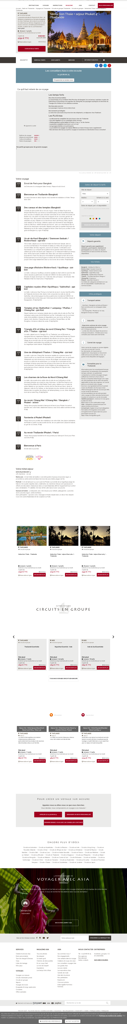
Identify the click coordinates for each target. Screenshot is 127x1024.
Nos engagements (63, 956)
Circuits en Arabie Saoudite (60, 852)
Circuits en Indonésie (30, 847)
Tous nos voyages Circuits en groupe (63, 678)
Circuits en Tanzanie (51, 860)
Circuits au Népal (98, 855)
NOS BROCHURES (101, 960)
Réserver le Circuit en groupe (95, 225)
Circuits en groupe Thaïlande (61, 8)
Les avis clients (62, 968)
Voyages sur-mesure (22, 975)
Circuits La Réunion (61, 847)
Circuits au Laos (45, 852)
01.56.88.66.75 (64, 74)
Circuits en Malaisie (44, 857)
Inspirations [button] (57, 5)
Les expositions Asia (64, 970)
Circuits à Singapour (67, 855)
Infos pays (19, 965)
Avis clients (55, 60)
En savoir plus (39, 574)
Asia (80, 5)
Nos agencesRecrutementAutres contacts (83, 958)
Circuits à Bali (33, 852)
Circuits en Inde (74, 847)
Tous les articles (42, 954)
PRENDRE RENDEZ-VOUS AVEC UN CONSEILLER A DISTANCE (63, 822)
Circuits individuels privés (24, 977)
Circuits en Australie (89, 857)
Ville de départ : (86, 190)
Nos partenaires (63, 977)
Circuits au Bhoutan (37, 855)
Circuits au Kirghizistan (67, 860)
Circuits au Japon (89, 862)
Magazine (69, 5)
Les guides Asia (63, 965)
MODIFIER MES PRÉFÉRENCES (50, 1021)
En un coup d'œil (42, 963)
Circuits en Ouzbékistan (59, 862)
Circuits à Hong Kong (88, 847)
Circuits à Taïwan (45, 862)
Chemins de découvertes (45, 961)
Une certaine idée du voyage (67, 958)
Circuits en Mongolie (29, 857)
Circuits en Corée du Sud (60, 857)
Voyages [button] (46, 5)
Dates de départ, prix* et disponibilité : (94, 205)
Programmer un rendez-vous (63, 80)
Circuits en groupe (77, 8)
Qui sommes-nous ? (64, 954)
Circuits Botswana (75, 857)
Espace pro (61, 980)
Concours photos (63, 982)
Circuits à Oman (42, 850)
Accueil (18, 8)
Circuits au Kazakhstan (46, 847)
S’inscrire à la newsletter (100, 938)
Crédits (86, 1011)
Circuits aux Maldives (91, 852)
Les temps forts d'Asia (44, 970)
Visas (17, 961)
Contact (92, 5)
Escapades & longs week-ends (26, 987)
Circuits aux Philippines (83, 855)
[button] (100, 48)
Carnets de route (63, 973)
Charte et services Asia (23, 954)
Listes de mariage (21, 963)
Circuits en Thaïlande (52, 855)
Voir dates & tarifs (32, 48)
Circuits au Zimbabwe (75, 850)
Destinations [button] (34, 5)
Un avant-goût (41, 958)
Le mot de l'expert (43, 965)
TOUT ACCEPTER (72, 1021)
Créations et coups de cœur (67, 961)
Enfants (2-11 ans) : (103, 197)
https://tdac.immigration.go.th (90, 415)
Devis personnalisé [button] (106, 5)
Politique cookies (95, 1011)
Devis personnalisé (22, 956)
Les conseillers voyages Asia (67, 963)
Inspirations (40, 968)
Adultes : (84, 197)
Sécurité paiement (68, 1011)
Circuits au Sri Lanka (82, 860)
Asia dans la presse (64, 975)
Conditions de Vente (46, 1011)
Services (71, 60)
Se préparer (40, 956)
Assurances (57, 1011)
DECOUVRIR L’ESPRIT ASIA (63, 922)
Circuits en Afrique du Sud (58, 850)
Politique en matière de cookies (110, 1015)
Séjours (18, 982)
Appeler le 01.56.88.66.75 (48, 814)
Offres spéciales (21, 992)
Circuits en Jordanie (75, 862)
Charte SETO (79, 1011)
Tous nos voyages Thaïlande (63, 771)
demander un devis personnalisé (79, 814)
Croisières (19, 989)
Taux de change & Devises (24, 958)
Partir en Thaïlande (28, 8)
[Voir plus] (21, 28)
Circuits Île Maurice (90, 850)
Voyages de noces (22, 985)
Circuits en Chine (37, 860)
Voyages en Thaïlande (43, 8)
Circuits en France (77, 852)
